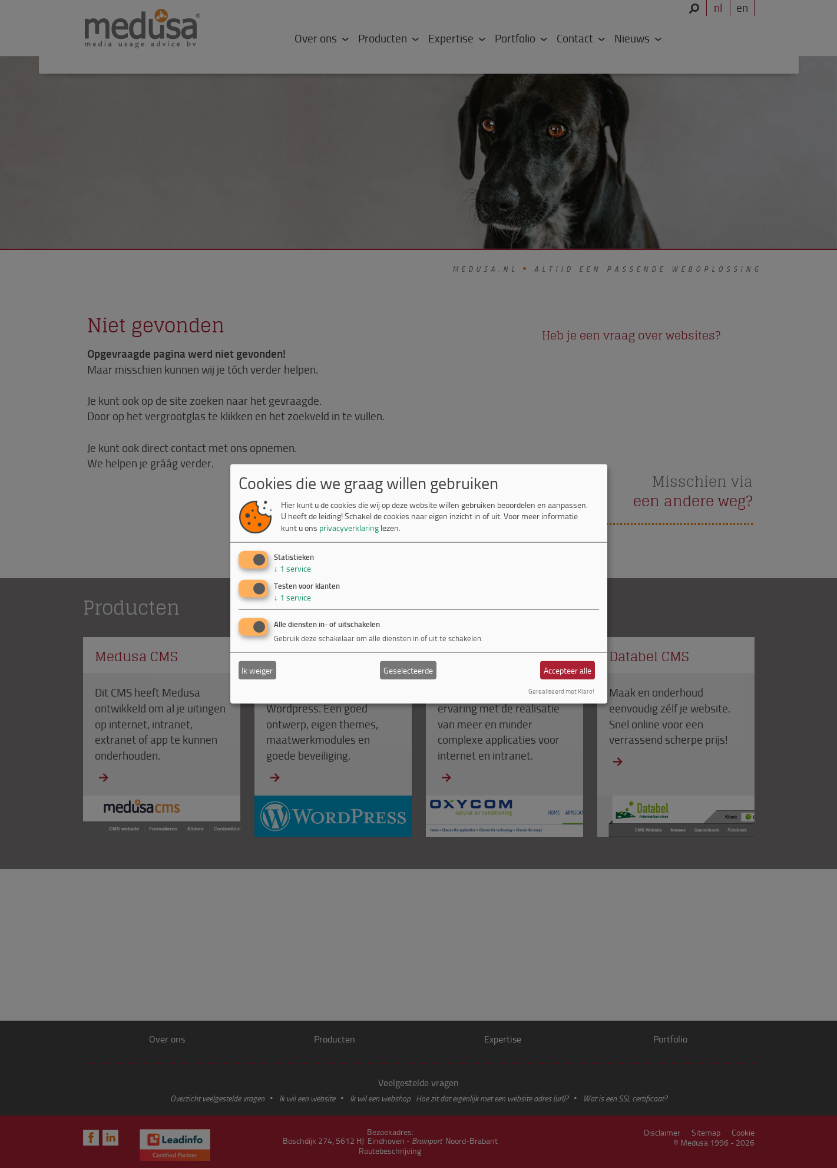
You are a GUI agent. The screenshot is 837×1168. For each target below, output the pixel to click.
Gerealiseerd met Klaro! (561, 691)
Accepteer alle (567, 670)
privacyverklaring (349, 527)
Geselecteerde (408, 670)
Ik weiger (257, 670)
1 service (292, 567)
